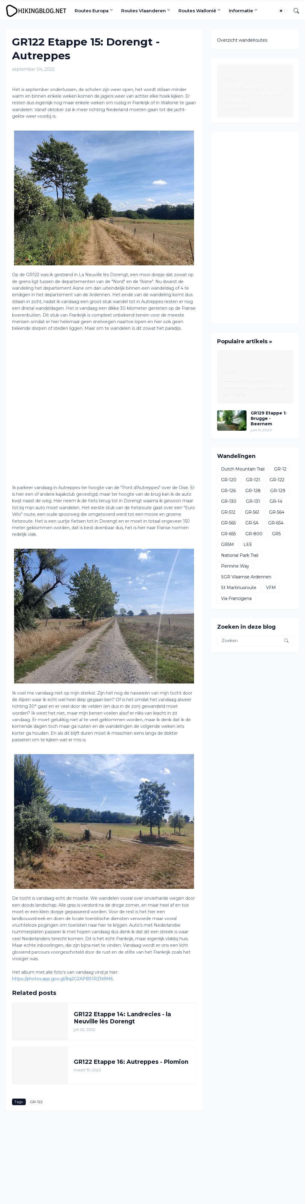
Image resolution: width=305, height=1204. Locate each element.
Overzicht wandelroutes (242, 40)
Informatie (241, 10)
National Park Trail (239, 555)
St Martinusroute (238, 587)
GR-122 (36, 1101)
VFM (271, 587)
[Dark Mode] (283, 11)
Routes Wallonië (197, 10)
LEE (248, 544)
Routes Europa (92, 10)
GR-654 (275, 523)
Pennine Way (235, 566)
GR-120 (228, 479)
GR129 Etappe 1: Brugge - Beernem (268, 418)
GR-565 (228, 523)
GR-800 (253, 533)
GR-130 (228, 501)
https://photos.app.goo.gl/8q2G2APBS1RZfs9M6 (62, 978)
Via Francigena (236, 598)
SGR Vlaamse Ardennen (246, 577)
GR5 (276, 533)
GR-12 (280, 469)
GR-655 (228, 533)
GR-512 (228, 512)
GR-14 (276, 501)
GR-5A (252, 523)
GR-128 (253, 490)
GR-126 (228, 490)
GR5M (227, 544)
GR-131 (253, 501)
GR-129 (277, 490)
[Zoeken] (294, 11)
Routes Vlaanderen (143, 10)
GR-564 (276, 512)
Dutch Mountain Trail (243, 469)
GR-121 (253, 479)
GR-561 (252, 512)
